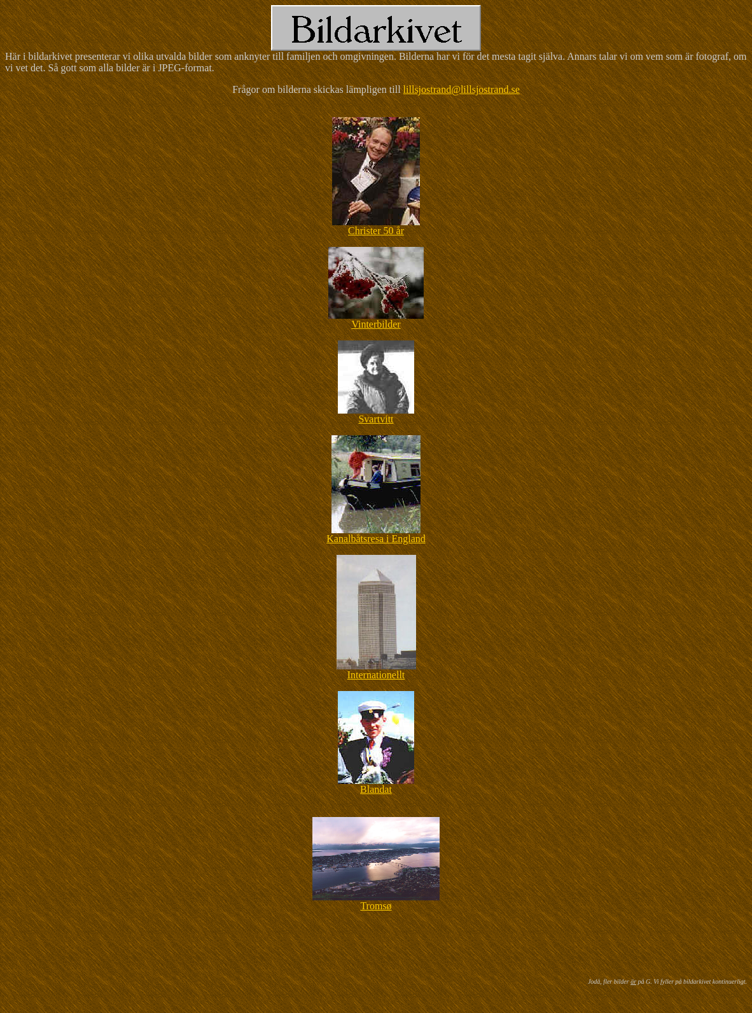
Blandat (376, 789)
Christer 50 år (376, 230)
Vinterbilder (375, 324)
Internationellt (376, 674)
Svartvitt (375, 419)
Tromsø (375, 905)
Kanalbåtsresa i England (376, 538)
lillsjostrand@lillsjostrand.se (461, 89)
